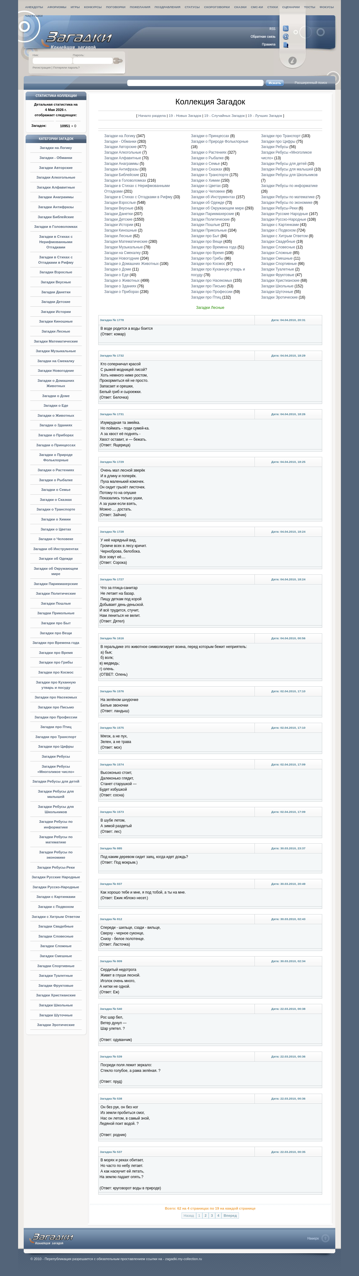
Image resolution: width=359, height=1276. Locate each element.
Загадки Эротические (56, 1025)
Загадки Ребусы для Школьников (289, 175)
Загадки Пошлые (56, 603)
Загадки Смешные (56, 956)
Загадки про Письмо (56, 707)
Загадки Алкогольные (55, 177)
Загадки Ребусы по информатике (289, 186)
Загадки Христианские (55, 995)
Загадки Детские (55, 302)
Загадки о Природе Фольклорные (219, 141)
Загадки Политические (56, 593)
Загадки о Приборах (56, 435)
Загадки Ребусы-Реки (56, 867)
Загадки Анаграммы (56, 197)
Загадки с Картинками (55, 897)
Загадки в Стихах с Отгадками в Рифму (138, 197)
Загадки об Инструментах (55, 549)
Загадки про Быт (56, 623)
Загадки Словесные (56, 936)
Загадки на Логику (56, 148)
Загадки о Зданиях (55, 425)
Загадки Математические (56, 341)
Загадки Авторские (56, 168)
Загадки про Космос (56, 672)
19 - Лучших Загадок (265, 115)
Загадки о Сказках (56, 499)
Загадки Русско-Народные (55, 887)
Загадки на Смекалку (56, 361)
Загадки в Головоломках (55, 226)
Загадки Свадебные (56, 926)
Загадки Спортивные (56, 966)
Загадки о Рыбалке (56, 480)
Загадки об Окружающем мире (217, 208)
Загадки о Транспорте (55, 509)
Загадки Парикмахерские (56, 584)
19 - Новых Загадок (185, 115)
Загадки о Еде (55, 405)
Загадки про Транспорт (55, 737)
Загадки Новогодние (56, 370)
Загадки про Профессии (56, 717)
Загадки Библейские (56, 217)
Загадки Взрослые (55, 272)
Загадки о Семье (55, 490)
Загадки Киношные (56, 321)
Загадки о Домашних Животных (131, 263)
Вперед (230, 1215)
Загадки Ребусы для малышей (287, 169)
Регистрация (42, 67)
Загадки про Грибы (56, 662)
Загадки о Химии (55, 519)
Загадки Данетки (55, 292)
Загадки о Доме (56, 396)
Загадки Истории (56, 312)
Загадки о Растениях (55, 470)
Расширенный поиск (311, 82)
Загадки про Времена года (55, 643)
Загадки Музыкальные (56, 351)
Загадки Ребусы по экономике (287, 202)
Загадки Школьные (56, 1005)
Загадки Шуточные (56, 1015)
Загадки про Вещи (56, 633)
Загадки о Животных (55, 415)
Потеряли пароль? (66, 67)
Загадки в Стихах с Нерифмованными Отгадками (56, 242)
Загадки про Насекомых (56, 697)
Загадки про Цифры (56, 746)
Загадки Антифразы (56, 207)
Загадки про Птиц (55, 727)
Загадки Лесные (55, 331)
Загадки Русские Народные (56, 877)
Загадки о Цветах (56, 529)
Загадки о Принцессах (55, 445)
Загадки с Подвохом (56, 907)
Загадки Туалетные (56, 975)
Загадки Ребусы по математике (288, 197)
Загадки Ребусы (56, 756)
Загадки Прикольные (56, 613)
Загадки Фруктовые (55, 985)
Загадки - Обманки (56, 158)
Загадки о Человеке (55, 539)
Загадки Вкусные (56, 282)
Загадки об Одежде (56, 558)
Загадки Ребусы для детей (56, 781)
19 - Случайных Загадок (225, 115)
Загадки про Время (56, 653)
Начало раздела (152, 115)
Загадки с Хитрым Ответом (56, 917)
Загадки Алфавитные (56, 187)
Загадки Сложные (55, 946)
